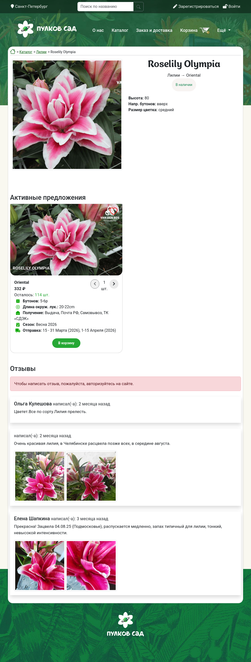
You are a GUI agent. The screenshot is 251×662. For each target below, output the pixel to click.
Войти (231, 6)
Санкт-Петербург (29, 6)
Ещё (222, 30)
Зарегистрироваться (196, 6)
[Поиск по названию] (105, 6)
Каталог (120, 30)
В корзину (66, 343)
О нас (98, 30)
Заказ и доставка (154, 30)
